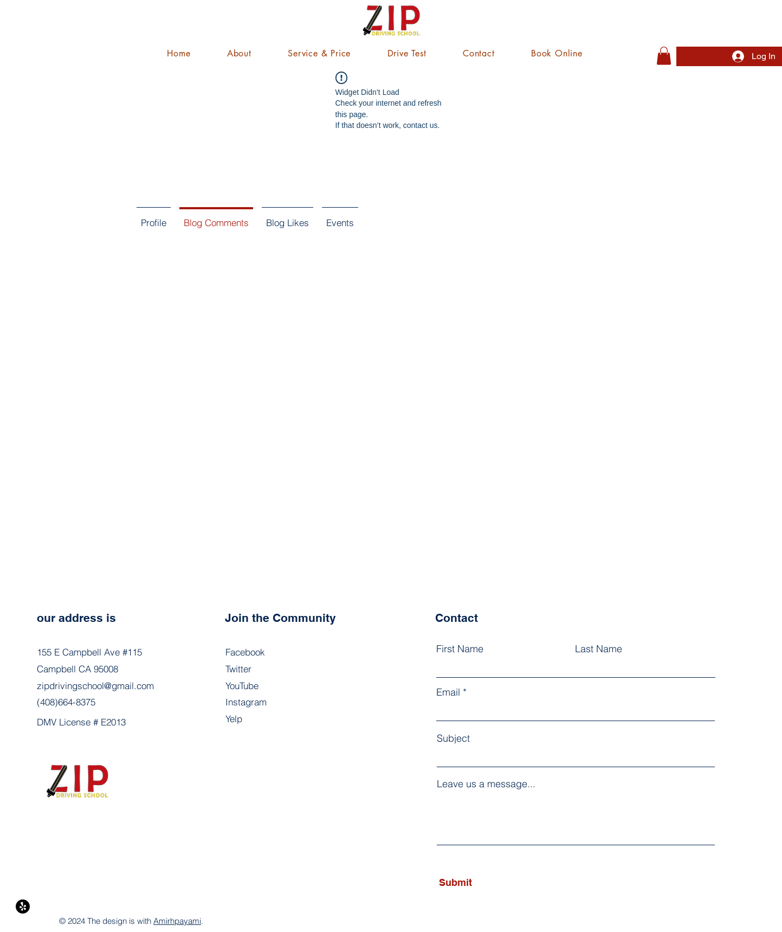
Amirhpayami (177, 921)
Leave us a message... (486, 784)
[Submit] (488, 882)
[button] (319, 53)
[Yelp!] (23, 906)
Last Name (598, 649)
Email (448, 692)
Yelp (233, 718)
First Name (459, 649)
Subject (453, 738)
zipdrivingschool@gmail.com (95, 685)
